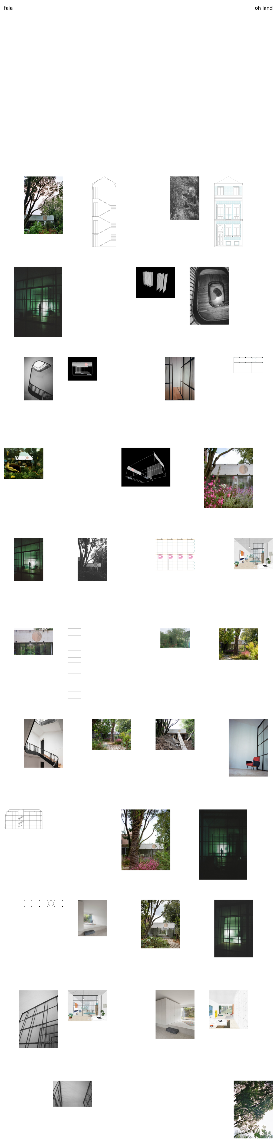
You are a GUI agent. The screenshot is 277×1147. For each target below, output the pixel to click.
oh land (264, 7)
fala (8, 7)
